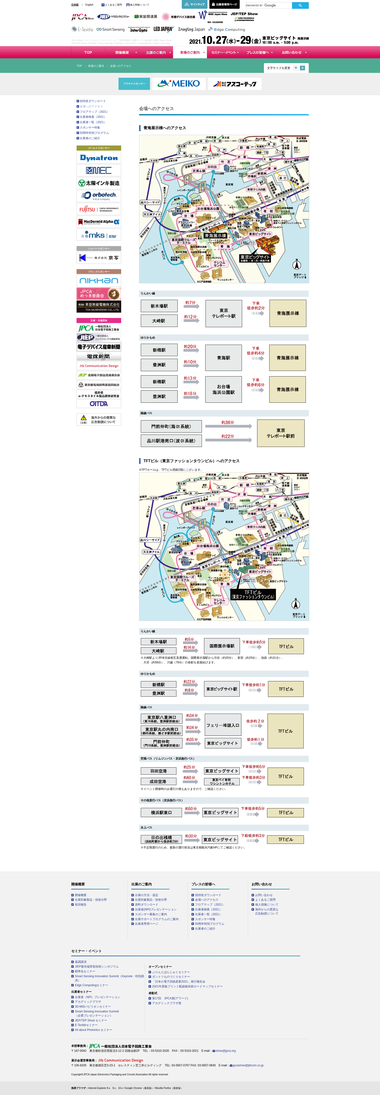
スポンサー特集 (90, 127)
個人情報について (139, 4)
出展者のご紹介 (90, 138)
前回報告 (81, 904)
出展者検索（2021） (93, 117)
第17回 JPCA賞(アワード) (170, 998)
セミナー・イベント (224, 52)
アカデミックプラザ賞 (166, 1003)
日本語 (75, 4)
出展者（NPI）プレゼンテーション (97, 997)
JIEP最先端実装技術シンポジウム (97, 966)
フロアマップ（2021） (95, 111)
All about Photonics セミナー (93, 1030)
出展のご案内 (156, 52)
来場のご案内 (190, 52)
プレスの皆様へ (258, 52)
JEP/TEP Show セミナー (91, 1020)
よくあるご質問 (113, 4)
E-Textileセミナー (86, 1025)
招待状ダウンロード (93, 101)
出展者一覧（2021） (93, 122)
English (89, 4)
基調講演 (81, 962)
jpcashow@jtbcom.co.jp (248, 1065)
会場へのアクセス (91, 106)
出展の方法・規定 (146, 895)
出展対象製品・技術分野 (91, 899)
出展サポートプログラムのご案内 (157, 919)
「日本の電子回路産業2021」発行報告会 (178, 981)
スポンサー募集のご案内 (151, 914)
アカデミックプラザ (88, 1001)
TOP (88, 52)
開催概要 (122, 52)
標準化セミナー (85, 971)
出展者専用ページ (146, 923)
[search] (269, 5)
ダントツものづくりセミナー (171, 976)
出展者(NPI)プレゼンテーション (156, 909)
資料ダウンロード (146, 904)
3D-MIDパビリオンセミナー (93, 1006)
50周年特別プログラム (94, 133)
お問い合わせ (292, 52)
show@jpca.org (226, 1050)
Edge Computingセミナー (91, 985)
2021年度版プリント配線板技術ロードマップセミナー (187, 986)
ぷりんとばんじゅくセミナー (171, 972)
